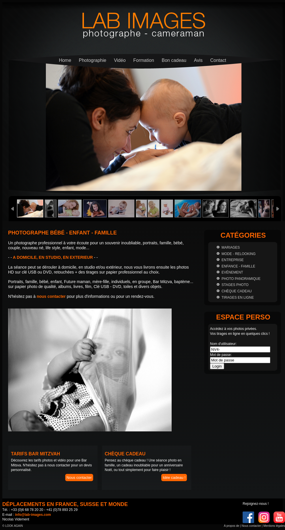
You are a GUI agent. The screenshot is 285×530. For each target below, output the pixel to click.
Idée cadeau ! (174, 477)
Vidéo (120, 60)
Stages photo (235, 285)
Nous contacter (79, 477)
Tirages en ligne (238, 298)
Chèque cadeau (237, 291)
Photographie (92, 60)
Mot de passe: (221, 355)
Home (65, 60)
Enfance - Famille (238, 266)
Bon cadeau (174, 60)
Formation (143, 60)
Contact (218, 60)
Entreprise (233, 260)
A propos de (231, 525)
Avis (198, 60)
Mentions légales (274, 525)
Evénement (232, 272)
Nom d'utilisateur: (223, 344)
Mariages (231, 247)
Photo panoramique (241, 279)
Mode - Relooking (239, 254)
